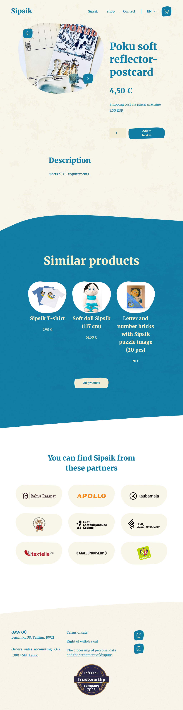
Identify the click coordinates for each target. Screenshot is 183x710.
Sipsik (93, 11)
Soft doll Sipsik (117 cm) (91, 322)
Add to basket (146, 133)
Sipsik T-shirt (47, 318)
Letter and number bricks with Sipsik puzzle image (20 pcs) (135, 334)
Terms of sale (77, 632)
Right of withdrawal (82, 641)
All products (91, 383)
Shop (111, 11)
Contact (129, 11)
